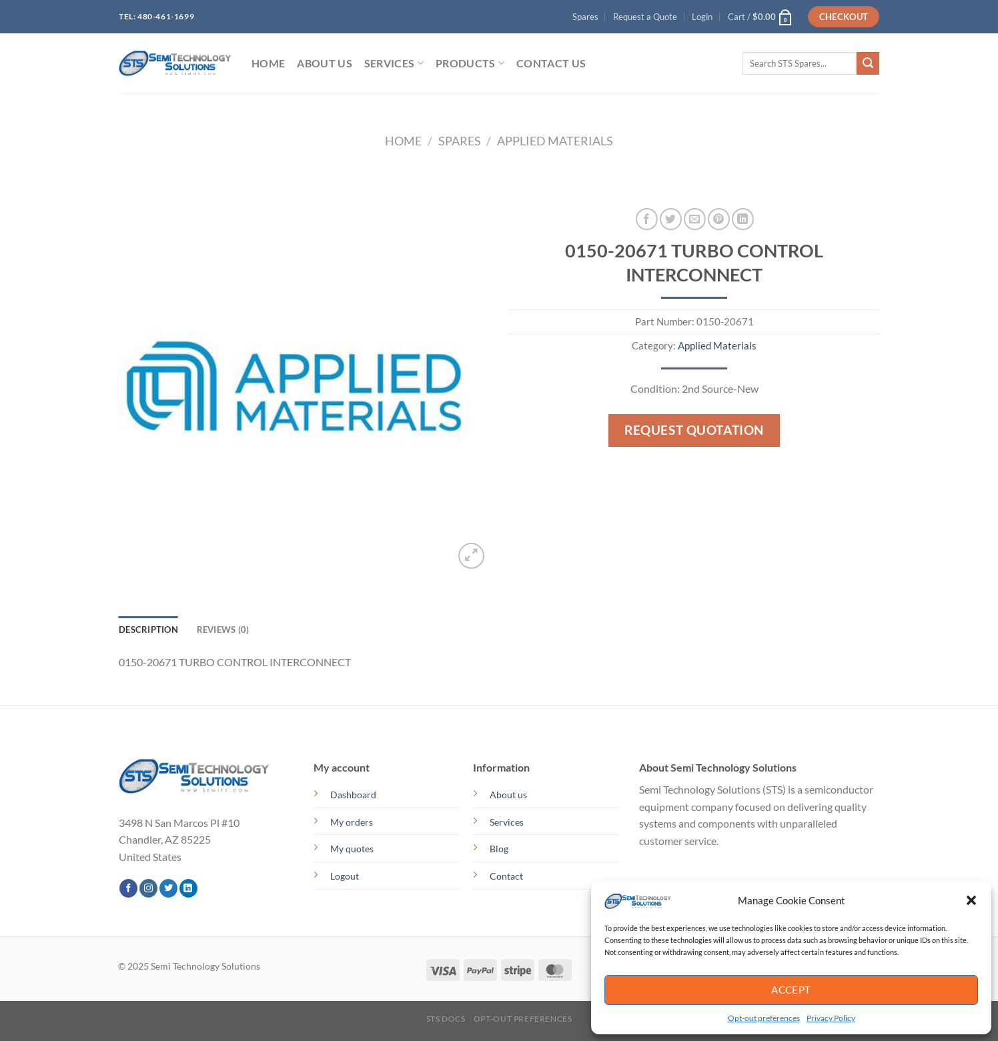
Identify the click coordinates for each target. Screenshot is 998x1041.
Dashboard (353, 794)
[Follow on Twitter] (168, 888)
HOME (268, 63)
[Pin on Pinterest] (719, 219)
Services (507, 822)
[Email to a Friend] (695, 219)
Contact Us (551, 63)
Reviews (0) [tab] (223, 629)
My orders (351, 822)
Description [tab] (148, 629)
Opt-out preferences (764, 1018)
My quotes (352, 848)
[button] (971, 900)
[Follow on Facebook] (128, 888)
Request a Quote (645, 16)
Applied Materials (555, 140)
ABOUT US (324, 63)
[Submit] (868, 63)
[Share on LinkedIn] (743, 219)
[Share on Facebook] (647, 219)
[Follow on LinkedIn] (188, 888)
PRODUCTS (470, 63)
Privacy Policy (831, 1018)
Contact (506, 876)
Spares (585, 16)
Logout (344, 876)
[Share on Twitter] (671, 219)
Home (403, 140)
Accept (791, 990)
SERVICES (394, 63)
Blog (499, 848)
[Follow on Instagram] (148, 888)
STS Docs (446, 1019)
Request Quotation (694, 429)
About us (508, 794)
